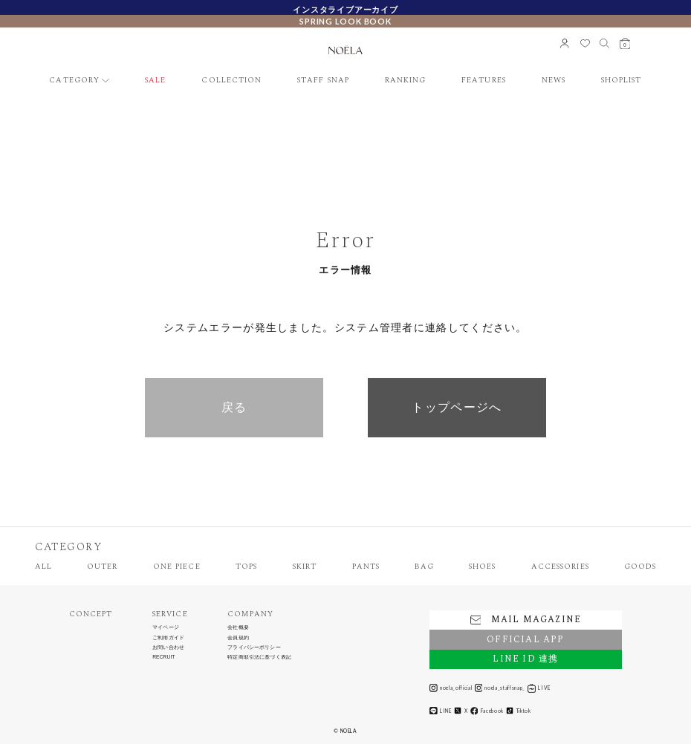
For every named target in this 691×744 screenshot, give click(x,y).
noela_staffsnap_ (500, 688)
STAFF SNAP (323, 80)
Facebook (487, 711)
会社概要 (238, 627)
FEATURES (483, 80)
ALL (43, 567)
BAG (424, 567)
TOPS (246, 567)
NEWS (553, 80)
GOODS (640, 567)
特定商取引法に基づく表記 (259, 657)
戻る (234, 407)
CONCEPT (90, 614)
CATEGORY (74, 80)
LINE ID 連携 (525, 659)
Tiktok (518, 710)
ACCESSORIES (560, 567)
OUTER (102, 567)
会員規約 (238, 638)
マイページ (165, 627)
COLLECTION (231, 80)
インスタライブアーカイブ (345, 9)
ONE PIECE (177, 567)
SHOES (482, 567)
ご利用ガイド (168, 638)
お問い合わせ (168, 647)
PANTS (366, 567)
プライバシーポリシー (253, 647)
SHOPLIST (621, 80)
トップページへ (457, 407)
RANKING (405, 80)
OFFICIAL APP (525, 640)
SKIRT (305, 567)
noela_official (450, 688)
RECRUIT (163, 657)
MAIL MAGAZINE (525, 620)
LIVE (539, 688)
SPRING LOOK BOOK (345, 21)
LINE (440, 711)
